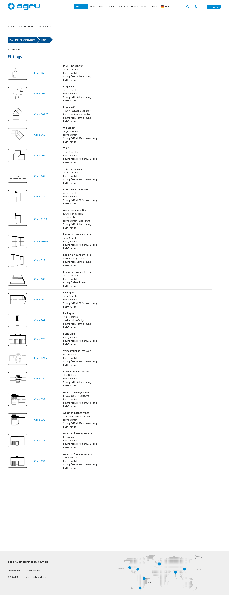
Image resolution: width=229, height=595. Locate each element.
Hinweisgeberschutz (35, 577)
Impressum (14, 570)
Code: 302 (39, 320)
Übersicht (16, 49)
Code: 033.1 (40, 461)
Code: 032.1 (40, 419)
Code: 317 (39, 260)
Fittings (45, 39)
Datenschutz (33, 570)
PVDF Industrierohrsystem (22, 39)
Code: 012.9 (40, 219)
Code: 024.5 (40, 358)
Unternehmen (138, 6)
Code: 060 (39, 134)
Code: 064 (39, 299)
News (93, 6)
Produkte (81, 6)
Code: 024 (39, 378)
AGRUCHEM (27, 26)
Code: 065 (39, 176)
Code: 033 (39, 440)
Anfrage (214, 7)
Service (153, 6)
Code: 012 (39, 196)
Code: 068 (39, 73)
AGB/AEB (13, 577)
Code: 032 (39, 399)
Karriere (123, 6)
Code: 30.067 (41, 241)
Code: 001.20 (41, 114)
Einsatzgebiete (107, 6)
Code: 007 (39, 279)
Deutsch (167, 6)
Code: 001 (39, 93)
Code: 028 (39, 339)
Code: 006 (39, 155)
